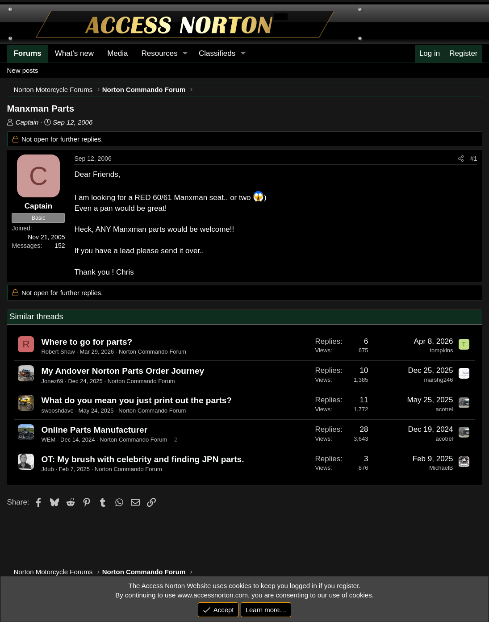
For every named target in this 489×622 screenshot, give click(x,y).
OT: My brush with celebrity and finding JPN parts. (142, 459)
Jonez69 (52, 381)
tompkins (441, 350)
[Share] (461, 159)
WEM (48, 439)
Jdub (47, 469)
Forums (27, 53)
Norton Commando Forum (152, 351)
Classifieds (217, 53)
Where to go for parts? (86, 341)
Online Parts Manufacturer (94, 429)
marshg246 (438, 379)
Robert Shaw (58, 351)
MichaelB (441, 467)
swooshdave (57, 410)
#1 (473, 158)
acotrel (444, 409)
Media (117, 53)
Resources (159, 53)
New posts (22, 70)
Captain (27, 122)
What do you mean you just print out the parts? (136, 400)
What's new (74, 53)
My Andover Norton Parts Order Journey (122, 371)
